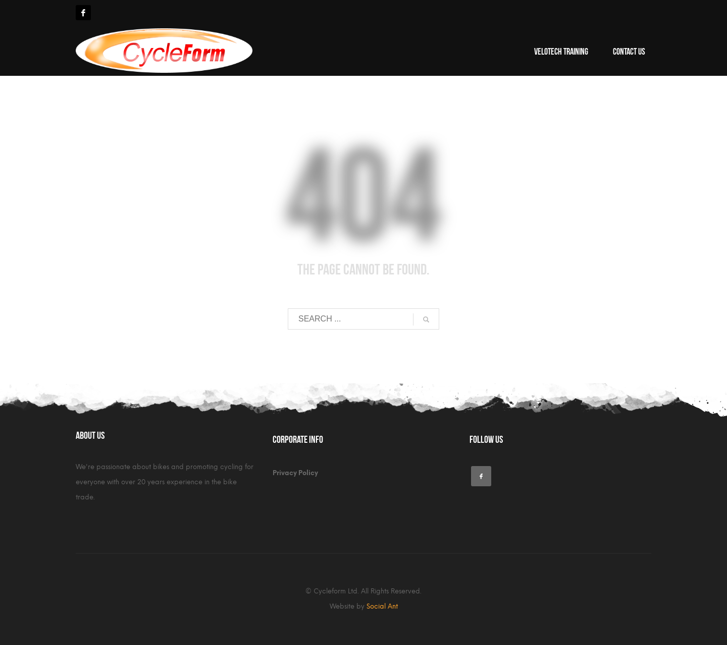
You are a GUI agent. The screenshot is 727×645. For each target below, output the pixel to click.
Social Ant (382, 606)
